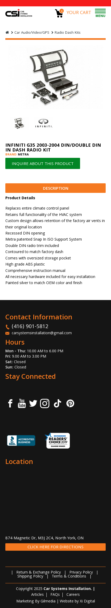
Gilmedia (48, 601)
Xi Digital (87, 601)
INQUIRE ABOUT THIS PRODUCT (43, 164)
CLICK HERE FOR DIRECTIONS (55, 547)
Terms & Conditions (69, 577)
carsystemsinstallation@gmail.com (42, 333)
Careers (73, 595)
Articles (37, 595)
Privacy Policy (81, 573)
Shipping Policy (30, 577)
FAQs (55, 595)
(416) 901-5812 (30, 327)
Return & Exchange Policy (38, 573)
